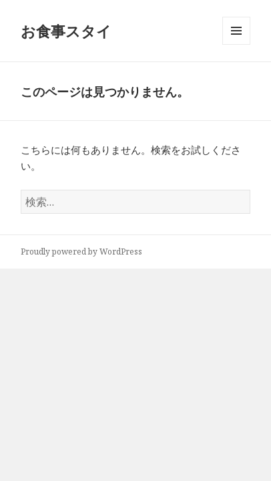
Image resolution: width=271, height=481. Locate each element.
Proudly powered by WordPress (81, 251)
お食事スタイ (66, 31)
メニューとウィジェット (236, 44)
